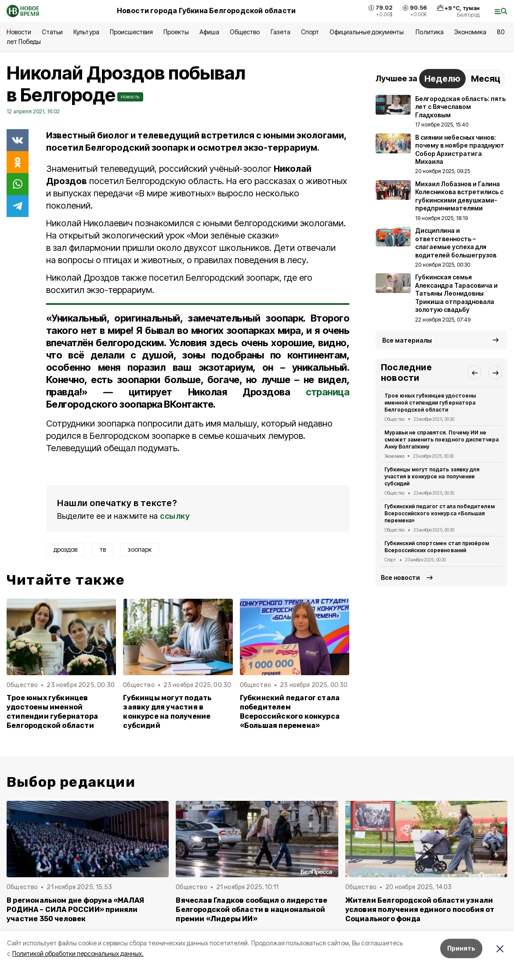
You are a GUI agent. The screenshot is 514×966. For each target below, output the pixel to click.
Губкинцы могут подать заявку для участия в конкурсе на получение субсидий (167, 712)
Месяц (485, 78)
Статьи (52, 32)
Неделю (442, 78)
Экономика (470, 32)
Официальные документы (367, 32)
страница (327, 392)
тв (102, 549)
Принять (461, 948)
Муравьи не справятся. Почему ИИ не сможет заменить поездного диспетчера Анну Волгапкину (441, 439)
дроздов (65, 549)
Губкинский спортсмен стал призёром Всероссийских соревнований (436, 547)
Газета (280, 32)
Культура (86, 32)
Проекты (176, 32)
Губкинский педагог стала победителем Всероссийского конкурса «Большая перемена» (290, 712)
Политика (429, 32)
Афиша (209, 32)
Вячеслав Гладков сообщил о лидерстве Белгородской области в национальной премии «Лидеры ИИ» (251, 909)
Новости (19, 32)
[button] (474, 372)
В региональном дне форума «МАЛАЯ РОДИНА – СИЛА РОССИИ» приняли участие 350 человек (75, 909)
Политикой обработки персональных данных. (78, 953)
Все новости (400, 577)
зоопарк (140, 549)
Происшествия (131, 32)
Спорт (310, 32)
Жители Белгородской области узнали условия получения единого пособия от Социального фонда (420, 909)
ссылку (175, 516)
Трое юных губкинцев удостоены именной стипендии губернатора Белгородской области (52, 712)
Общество (245, 32)
